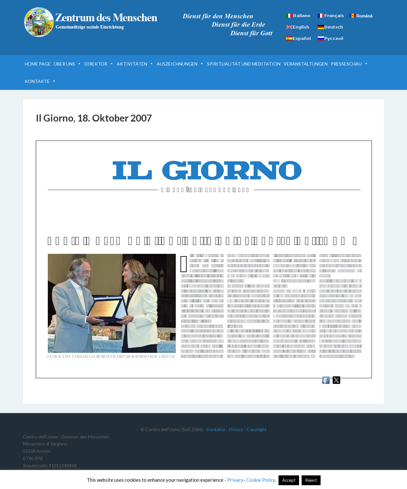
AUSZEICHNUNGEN (180, 63)
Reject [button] (311, 480)
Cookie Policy (260, 480)
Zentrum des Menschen (91, 22)
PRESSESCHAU (349, 63)
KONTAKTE (40, 81)
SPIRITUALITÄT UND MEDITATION (243, 63)
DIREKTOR (99, 63)
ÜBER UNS (67, 63)
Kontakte (215, 429)
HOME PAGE (38, 63)
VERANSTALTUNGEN (306, 63)
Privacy (236, 429)
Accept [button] (288, 480)
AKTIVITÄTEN (135, 63)
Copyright (256, 429)
